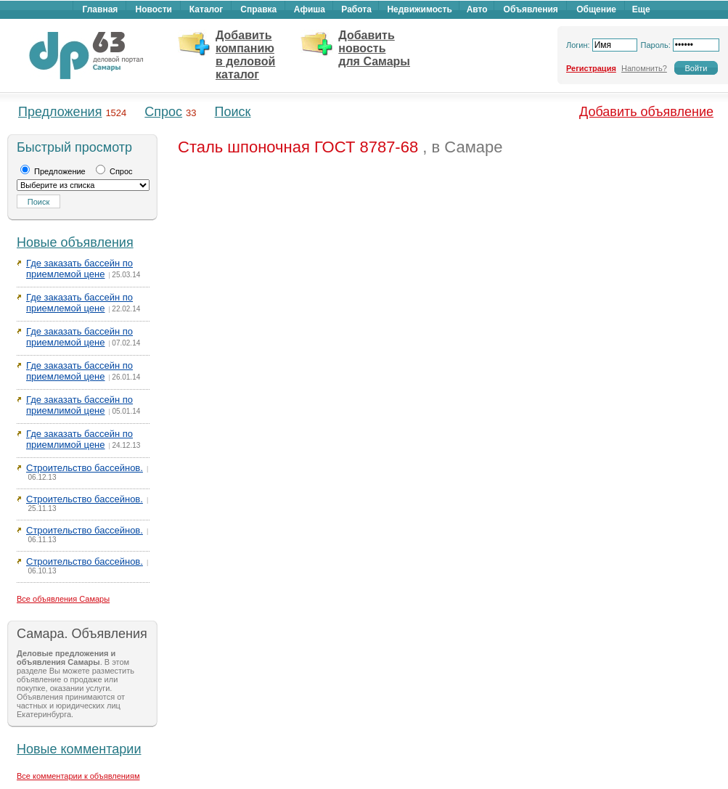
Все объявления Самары (63, 598)
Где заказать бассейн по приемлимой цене (79, 405)
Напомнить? (644, 68)
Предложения (60, 112)
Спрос (163, 112)
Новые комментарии (79, 749)
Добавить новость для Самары (374, 48)
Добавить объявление (646, 112)
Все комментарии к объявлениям (78, 776)
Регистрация (591, 68)
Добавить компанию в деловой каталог (245, 55)
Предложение (53, 171)
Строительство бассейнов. (84, 467)
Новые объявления (75, 242)
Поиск (233, 112)
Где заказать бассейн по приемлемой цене (79, 268)
